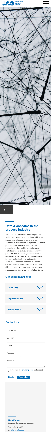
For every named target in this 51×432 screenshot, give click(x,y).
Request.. (10, 353)
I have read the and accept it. (26, 371)
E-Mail (10, 346)
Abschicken (23, 377)
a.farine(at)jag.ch (17, 430)
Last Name (11, 338)
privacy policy (27, 370)
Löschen (11, 377)
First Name (11, 331)
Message (10, 360)
